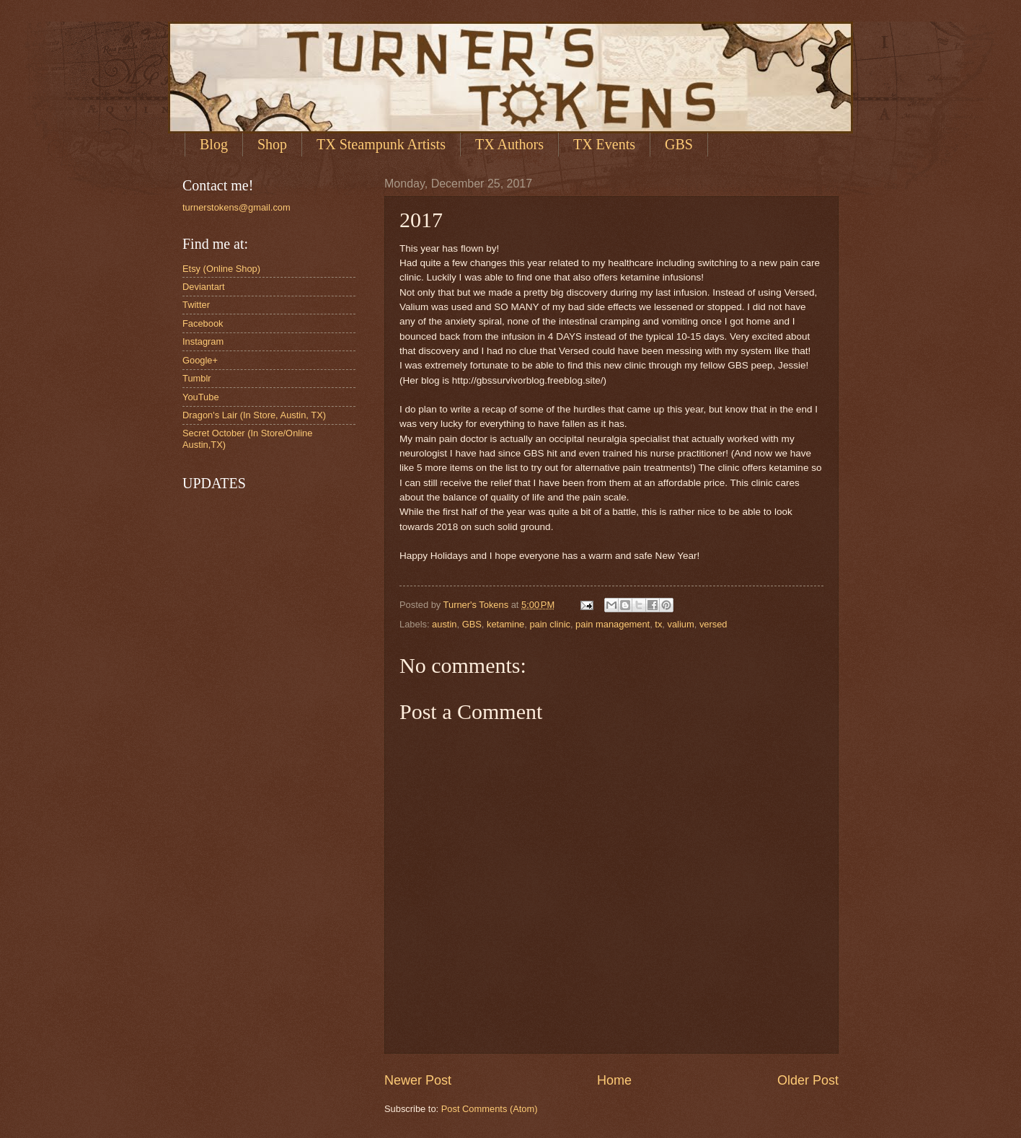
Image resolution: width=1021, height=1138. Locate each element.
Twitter (196, 304)
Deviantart (203, 286)
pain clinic (549, 624)
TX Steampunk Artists (381, 144)
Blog (214, 144)
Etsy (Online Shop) (221, 268)
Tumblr (196, 378)
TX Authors (509, 144)
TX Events (604, 144)
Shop (272, 144)
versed (713, 624)
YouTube (200, 397)
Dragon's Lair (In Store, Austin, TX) (254, 415)
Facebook (203, 323)
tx (658, 624)
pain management (612, 624)
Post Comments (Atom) (489, 1108)
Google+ (200, 360)
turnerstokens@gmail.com (236, 207)
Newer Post (417, 1080)
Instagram (203, 341)
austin (444, 624)
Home (614, 1080)
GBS (679, 144)
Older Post (808, 1080)
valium (681, 624)
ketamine (505, 624)
